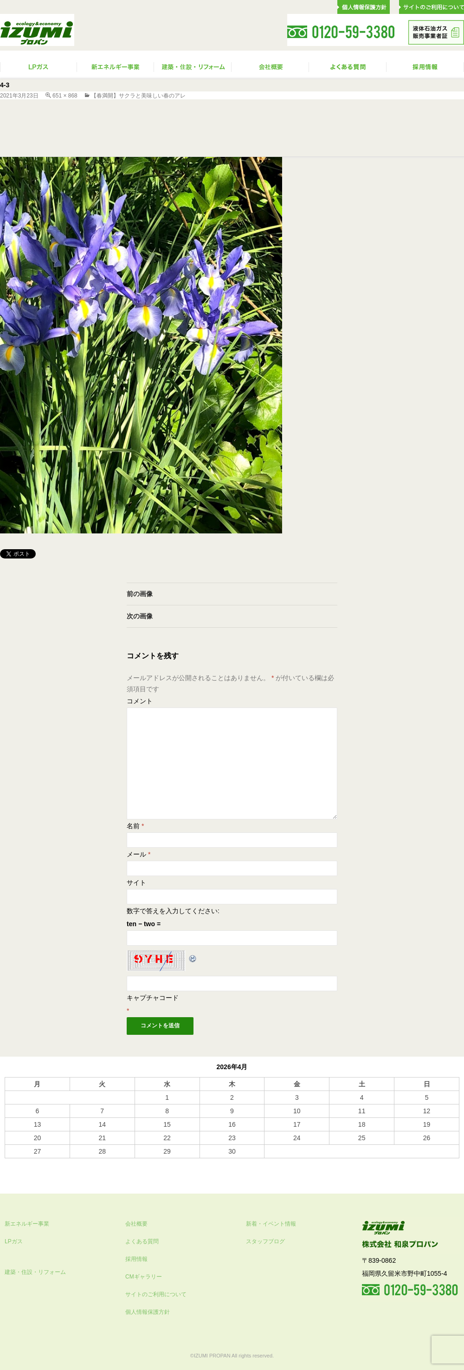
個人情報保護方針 (147, 1312)
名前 (135, 826)
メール (138, 854)
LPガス (14, 1241)
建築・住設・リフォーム (35, 1272)
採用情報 (136, 1259)
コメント (140, 701)
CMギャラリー (143, 1276)
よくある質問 (142, 1241)
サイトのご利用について (156, 1294)
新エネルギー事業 (27, 1224)
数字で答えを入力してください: (173, 911)
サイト (136, 882)
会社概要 (136, 1224)
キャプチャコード (153, 997)
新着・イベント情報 (271, 1224)
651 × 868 (64, 95)
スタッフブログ (265, 1241)
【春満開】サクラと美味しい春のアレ (138, 95)
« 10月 (14, 1162)
